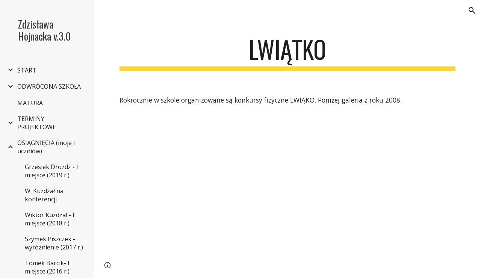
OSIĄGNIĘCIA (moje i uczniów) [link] (46, 147)
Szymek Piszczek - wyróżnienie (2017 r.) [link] (54, 243)
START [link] (26, 70)
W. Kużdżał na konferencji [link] (44, 195)
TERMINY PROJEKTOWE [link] (36, 123)
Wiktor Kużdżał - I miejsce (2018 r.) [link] (49, 219)
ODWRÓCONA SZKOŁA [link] (49, 86)
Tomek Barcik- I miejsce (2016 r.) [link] (47, 267)
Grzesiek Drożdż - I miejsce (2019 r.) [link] (51, 171)
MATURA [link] (30, 103)
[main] (287, 53)
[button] (472, 11)
